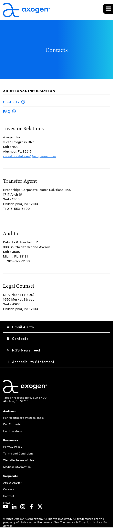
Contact (8, 496)
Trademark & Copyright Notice (81, 522)
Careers (8, 489)
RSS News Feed (23, 350)
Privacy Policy (12, 446)
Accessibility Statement (30, 361)
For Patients (12, 424)
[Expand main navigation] (108, 9)
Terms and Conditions (18, 453)
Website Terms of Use (18, 460)
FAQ (6, 111)
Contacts (11, 102)
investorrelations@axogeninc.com (29, 156)
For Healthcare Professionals (23, 417)
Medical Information (17, 466)
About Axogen (12, 482)
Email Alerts (20, 327)
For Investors (12, 431)
